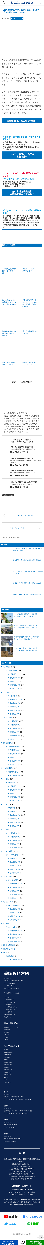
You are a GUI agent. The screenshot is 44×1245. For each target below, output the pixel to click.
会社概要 (6, 1049)
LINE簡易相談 (35, 1243)
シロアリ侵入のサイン (9, 1009)
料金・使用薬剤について (10, 1014)
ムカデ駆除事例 (13, 833)
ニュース (6, 1077)
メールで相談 (22, 1243)
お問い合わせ (7, 1057)
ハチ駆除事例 (13, 808)
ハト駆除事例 (12, 782)
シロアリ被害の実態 (9, 1004)
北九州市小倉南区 (13, 1202)
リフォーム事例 (13, 927)
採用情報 (6, 1059)
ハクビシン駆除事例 (15, 905)
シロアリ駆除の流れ (9, 1012)
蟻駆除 (6, 952)
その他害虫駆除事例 (14, 772)
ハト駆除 (8, 779)
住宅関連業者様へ (8, 1052)
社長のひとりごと (7, 495)
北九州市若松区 (25, 1202)
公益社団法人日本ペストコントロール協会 (22, 1192)
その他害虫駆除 (10, 768)
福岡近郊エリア (17, 685)
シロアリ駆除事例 (14, 721)
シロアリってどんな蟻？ (10, 1002)
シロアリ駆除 (9, 717)
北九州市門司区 (25, 1199)
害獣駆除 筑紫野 (8, 1064)
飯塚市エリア (16, 688)
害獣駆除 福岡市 (8, 1062)
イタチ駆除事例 (13, 670)
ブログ (5, 1079)
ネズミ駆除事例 (13, 696)
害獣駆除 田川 (7, 1074)
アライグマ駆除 (10, 851)
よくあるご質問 (7, 1054)
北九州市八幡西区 (29, 1204)
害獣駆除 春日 (7, 1067)
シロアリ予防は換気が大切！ (11, 1007)
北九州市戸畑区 (18, 1204)
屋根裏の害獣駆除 (10, 945)
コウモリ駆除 (9, 876)
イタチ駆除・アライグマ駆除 (11, 1027)
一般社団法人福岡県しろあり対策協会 (22, 1194)
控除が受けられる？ (9, 1017)
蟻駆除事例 (11, 956)
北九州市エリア (17, 678)
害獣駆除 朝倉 (7, 1072)
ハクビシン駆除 (10, 902)
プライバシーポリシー (9, 1082)
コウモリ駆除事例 (14, 880)
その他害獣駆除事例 (15, 746)
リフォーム (8, 923)
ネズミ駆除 (8, 692)
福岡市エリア (16, 681)
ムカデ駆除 (8, 829)
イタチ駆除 (9, 667)
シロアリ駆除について (9, 999)
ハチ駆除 (8, 804)
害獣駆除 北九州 (8, 1069)
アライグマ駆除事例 (15, 855)
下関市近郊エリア (17, 674)
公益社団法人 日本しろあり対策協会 (22, 1190)
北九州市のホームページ (11, 1199)
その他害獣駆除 (10, 743)
